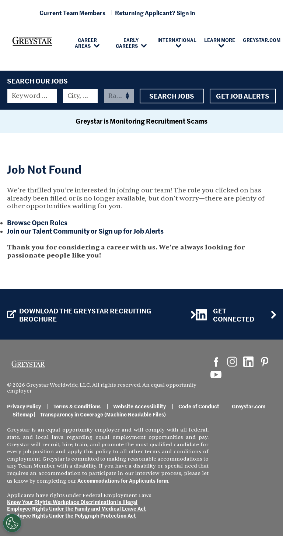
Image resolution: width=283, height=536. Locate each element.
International (176, 39)
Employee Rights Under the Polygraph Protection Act (71, 515)
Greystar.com (248, 406)
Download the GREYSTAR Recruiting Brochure (79, 315)
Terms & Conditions (77, 406)
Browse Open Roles (37, 222)
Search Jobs (172, 96)
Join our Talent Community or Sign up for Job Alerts (85, 230)
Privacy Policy (24, 406)
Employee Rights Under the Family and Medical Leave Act (76, 508)
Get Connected (225, 315)
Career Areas (86, 42)
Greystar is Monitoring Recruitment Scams (141, 120)
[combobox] (80, 96)
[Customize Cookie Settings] (10, 523)
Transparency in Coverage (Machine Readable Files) (103, 414)
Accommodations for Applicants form (122, 480)
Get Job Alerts (243, 96)
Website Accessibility (139, 406)
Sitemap (23, 414)
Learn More (219, 39)
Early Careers (127, 42)
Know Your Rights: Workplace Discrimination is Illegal (72, 501)
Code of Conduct (198, 406)
